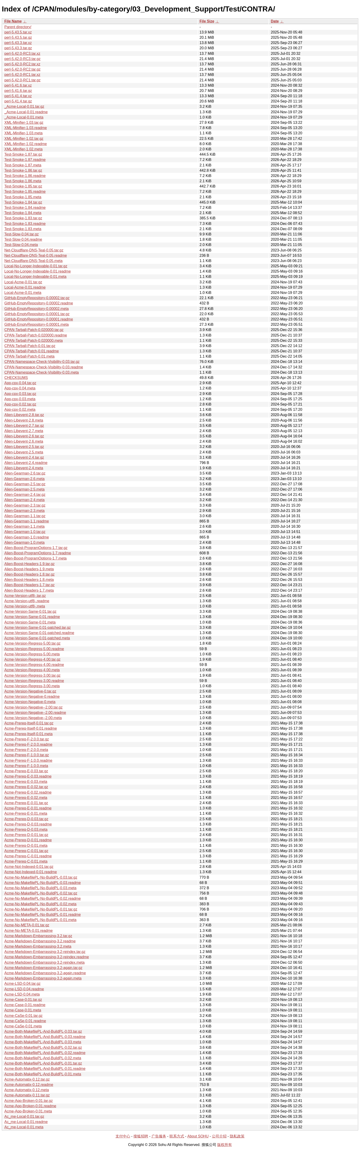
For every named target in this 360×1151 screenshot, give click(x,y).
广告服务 (159, 1136)
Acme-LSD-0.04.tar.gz (22, 983)
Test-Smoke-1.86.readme (25, 176)
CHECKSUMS (16, 378)
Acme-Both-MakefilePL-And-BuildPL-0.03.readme (44, 1037)
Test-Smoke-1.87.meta (22, 165)
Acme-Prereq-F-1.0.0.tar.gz (26, 755)
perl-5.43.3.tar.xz (18, 43)
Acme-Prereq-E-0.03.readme (27, 776)
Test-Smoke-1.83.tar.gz (23, 218)
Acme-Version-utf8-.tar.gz (25, 596)
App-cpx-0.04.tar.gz (20, 383)
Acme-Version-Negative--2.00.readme (35, 713)
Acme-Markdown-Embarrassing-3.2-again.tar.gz (43, 968)
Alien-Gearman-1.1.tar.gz (24, 516)
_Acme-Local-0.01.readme (26, 112)
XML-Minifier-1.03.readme (25, 128)
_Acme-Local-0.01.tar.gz (24, 106)
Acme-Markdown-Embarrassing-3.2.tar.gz (38, 936)
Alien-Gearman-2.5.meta (24, 489)
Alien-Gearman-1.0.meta (24, 542)
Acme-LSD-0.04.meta (22, 994)
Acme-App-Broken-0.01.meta (28, 1111)
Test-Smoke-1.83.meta (22, 229)
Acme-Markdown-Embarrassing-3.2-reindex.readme (46, 957)
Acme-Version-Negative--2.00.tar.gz (33, 707)
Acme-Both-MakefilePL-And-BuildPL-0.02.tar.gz (43, 1047)
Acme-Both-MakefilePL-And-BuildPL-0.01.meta (42, 1074)
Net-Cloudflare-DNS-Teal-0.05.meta (33, 261)
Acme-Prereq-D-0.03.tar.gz (26, 819)
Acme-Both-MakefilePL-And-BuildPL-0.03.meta (42, 1042)
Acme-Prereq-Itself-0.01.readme (30, 728)
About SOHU (197, 1136)
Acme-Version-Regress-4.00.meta (32, 670)
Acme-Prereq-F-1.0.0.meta (26, 766)
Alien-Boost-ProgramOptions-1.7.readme (37, 553)
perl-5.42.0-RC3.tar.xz (22, 53)
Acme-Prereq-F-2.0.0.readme (28, 744)
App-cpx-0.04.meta (19, 388)
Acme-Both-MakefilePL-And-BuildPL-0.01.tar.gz (43, 1063)
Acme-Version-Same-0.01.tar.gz (30, 611)
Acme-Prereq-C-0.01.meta (26, 861)
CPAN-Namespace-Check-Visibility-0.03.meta (41, 372)
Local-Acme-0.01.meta (22, 293)
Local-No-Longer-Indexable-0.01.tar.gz (35, 266)
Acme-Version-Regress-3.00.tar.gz (32, 675)
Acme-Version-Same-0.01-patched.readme (39, 633)
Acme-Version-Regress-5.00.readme (34, 649)
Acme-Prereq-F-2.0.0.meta (26, 750)
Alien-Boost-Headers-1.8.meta (29, 580)
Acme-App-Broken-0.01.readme (30, 1106)
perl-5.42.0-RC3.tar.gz (22, 59)
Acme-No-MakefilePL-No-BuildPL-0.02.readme (42, 898)
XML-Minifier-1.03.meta (23, 133)
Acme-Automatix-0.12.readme (28, 1085)
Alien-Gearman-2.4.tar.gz (24, 495)
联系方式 (176, 1136)
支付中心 (122, 1136)
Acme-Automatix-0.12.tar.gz (27, 1079)
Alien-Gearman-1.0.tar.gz (24, 532)
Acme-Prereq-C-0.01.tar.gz (26, 851)
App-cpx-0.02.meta (19, 409)
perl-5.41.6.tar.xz (18, 85)
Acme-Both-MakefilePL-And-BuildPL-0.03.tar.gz (43, 1031)
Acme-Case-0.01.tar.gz (23, 1000)
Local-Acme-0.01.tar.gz (23, 282)
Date (275, 21)
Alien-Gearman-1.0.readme (26, 537)
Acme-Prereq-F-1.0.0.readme (28, 760)
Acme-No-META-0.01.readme (28, 931)
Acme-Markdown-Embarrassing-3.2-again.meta (43, 978)
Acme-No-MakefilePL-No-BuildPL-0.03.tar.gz (40, 877)
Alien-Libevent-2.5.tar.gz (24, 447)
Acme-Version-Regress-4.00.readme (34, 665)
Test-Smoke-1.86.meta (22, 181)
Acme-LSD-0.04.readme (24, 989)
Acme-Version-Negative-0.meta (29, 702)
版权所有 (224, 1145)
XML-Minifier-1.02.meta (23, 149)
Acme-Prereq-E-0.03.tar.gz (26, 771)
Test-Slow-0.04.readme (23, 239)
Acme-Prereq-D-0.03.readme (28, 824)
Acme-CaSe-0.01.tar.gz (23, 1016)
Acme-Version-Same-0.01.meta (30, 622)
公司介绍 (219, 1136)
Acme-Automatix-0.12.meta (26, 1090)
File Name (13, 21)
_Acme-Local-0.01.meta (23, 117)
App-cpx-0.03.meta (19, 399)
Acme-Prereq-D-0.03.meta (26, 829)
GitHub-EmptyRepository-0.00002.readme (38, 303)
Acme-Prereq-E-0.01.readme (27, 808)
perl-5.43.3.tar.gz (18, 48)
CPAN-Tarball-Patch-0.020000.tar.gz (34, 330)
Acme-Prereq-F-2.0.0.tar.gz (26, 739)
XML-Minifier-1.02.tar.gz (23, 139)
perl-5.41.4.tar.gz (18, 101)
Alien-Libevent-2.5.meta (23, 452)
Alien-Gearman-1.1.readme (26, 521)
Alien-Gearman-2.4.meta (24, 500)
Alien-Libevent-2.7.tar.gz (24, 426)
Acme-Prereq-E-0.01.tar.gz (26, 803)
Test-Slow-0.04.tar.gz (21, 234)
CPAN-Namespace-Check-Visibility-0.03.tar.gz (42, 362)
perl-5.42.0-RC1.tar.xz (22, 75)
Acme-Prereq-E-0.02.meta (25, 798)
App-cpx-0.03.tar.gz (20, 394)
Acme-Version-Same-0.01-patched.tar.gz (37, 627)
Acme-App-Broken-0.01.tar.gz (28, 1101)
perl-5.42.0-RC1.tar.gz (22, 80)
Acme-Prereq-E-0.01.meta (25, 813)
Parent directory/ (17, 27)
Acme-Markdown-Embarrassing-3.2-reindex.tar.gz (44, 952)
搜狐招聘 (140, 1136)
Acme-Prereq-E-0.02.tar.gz (26, 787)
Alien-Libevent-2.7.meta (23, 431)
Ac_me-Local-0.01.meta (23, 1127)
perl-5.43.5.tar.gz (18, 37)
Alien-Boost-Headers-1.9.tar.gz (29, 564)
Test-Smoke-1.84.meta (22, 213)
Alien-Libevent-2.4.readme (26, 463)
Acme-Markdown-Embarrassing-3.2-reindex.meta (44, 962)
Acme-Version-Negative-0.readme (32, 696)
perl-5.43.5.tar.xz (18, 32)
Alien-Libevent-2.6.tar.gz (24, 436)
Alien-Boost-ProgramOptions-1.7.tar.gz (36, 548)
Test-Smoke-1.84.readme (25, 208)
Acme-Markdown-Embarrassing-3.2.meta (37, 946)
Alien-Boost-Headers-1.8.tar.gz (29, 574)
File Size (207, 21)
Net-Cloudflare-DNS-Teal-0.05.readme (35, 255)
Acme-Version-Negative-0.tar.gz (30, 691)
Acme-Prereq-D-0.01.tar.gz (26, 835)
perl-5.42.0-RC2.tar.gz (22, 69)
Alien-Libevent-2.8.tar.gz (24, 415)
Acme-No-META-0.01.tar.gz (26, 925)
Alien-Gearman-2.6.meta (24, 479)
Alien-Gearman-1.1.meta (24, 526)
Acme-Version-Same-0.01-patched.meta (37, 638)
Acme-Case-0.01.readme (24, 1005)
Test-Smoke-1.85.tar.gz (23, 186)
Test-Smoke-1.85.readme (25, 191)
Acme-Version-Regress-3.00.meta (32, 686)
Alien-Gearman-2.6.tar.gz (24, 473)
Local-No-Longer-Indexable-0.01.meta (35, 277)
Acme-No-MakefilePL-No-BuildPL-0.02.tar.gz (40, 893)
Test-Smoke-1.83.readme (25, 224)
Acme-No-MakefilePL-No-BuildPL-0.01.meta (40, 920)
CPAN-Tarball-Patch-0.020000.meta (33, 340)
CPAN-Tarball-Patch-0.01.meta (29, 356)
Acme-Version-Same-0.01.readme (32, 617)
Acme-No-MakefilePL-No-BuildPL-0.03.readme (42, 883)
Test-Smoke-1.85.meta (22, 197)
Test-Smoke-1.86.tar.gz (23, 170)
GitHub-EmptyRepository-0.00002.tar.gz (37, 298)
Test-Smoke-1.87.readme (25, 160)
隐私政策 (237, 1136)
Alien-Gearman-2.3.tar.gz (24, 505)
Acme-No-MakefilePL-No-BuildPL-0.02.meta (40, 904)
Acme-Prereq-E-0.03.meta (25, 782)
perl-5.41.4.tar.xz (18, 96)
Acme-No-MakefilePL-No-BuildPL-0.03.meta (40, 888)
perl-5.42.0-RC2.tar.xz (22, 64)
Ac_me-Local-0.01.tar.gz (24, 1116)
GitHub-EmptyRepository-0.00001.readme (38, 319)
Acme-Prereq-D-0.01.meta (26, 845)
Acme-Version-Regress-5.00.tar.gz (32, 643)
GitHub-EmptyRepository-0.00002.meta (36, 309)
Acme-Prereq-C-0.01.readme (28, 856)
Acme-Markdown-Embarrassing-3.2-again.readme (45, 973)
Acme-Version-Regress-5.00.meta (32, 654)
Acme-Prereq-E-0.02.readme (27, 792)
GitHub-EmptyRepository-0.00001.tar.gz (37, 314)
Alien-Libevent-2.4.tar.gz (24, 457)
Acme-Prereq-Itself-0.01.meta (28, 734)
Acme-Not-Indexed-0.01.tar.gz (28, 867)
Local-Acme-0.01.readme (25, 287)
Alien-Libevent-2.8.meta (23, 420)
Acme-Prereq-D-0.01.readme (28, 840)
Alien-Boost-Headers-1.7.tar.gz (29, 585)
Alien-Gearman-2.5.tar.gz (24, 484)
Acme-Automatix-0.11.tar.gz (27, 1095)
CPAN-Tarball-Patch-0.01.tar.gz (29, 346)
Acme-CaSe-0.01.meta (23, 1026)
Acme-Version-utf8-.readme (26, 601)
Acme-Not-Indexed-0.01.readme (30, 872)
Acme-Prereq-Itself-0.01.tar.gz (28, 723)
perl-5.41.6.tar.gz (18, 91)
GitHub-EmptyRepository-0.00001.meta (36, 324)
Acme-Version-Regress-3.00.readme (34, 681)
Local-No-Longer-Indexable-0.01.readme (37, 271)
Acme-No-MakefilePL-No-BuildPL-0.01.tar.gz (40, 909)
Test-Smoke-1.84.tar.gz (23, 202)
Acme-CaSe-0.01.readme (25, 1021)
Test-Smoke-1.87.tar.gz (23, 154)
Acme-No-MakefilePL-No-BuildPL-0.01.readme (42, 914)
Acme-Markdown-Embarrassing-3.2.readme (40, 941)
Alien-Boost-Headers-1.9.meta (29, 569)
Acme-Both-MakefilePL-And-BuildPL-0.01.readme (44, 1069)
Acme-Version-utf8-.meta (24, 606)
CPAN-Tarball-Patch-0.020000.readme (35, 335)
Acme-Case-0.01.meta (22, 1010)
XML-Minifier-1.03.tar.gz (23, 122)
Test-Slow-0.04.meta (21, 245)
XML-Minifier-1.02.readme (25, 144)
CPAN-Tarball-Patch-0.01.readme (31, 351)
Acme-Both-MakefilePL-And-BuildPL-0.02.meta (42, 1058)
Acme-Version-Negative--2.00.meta (33, 718)
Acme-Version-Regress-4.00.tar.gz (32, 659)
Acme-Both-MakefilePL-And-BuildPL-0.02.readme (44, 1053)
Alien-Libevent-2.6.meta (23, 441)
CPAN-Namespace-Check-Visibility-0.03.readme (43, 367)
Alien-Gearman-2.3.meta (24, 511)
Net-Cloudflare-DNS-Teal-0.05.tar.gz (33, 250)
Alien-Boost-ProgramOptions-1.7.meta (35, 558)
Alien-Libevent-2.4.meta (23, 468)
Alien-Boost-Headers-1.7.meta (29, 590)
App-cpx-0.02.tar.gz (20, 404)
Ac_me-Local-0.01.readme (26, 1122)
